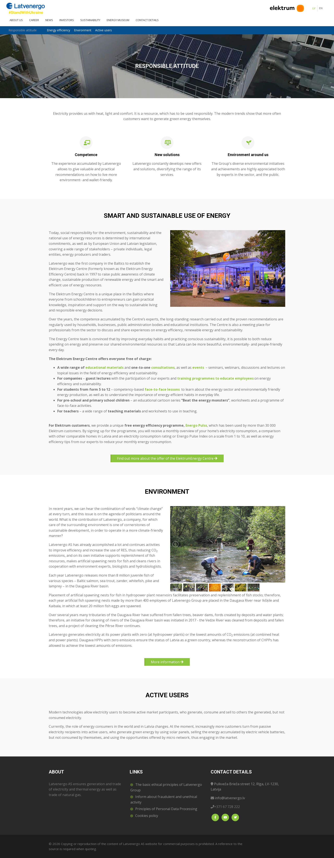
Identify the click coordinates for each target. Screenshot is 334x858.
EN (320, 8)
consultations (163, 367)
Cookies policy (146, 815)
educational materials (104, 367)
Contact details (147, 20)
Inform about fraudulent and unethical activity (163, 799)
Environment (82, 30)
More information (167, 662)
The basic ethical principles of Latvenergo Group (166, 787)
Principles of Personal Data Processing (166, 808)
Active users (103, 30)
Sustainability (90, 20)
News (49, 20)
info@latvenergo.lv (230, 798)
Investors (66, 20)
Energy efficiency (58, 30)
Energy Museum (118, 20)
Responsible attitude (23, 30)
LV (313, 8)
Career (34, 20)
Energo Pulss (196, 425)
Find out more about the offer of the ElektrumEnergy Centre (167, 458)
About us (16, 20)
